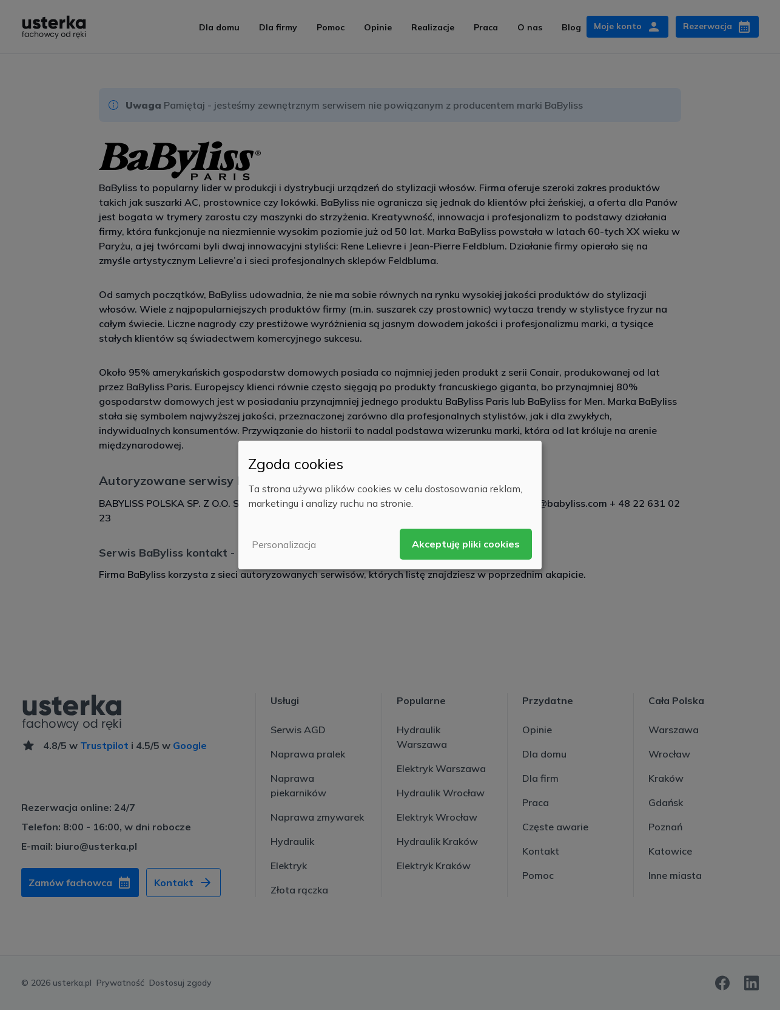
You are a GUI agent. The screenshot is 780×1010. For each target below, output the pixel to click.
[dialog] (390, 505)
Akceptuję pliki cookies (466, 544)
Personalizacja (284, 544)
